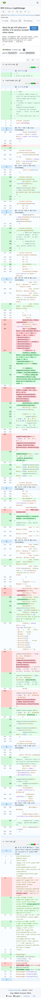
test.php (8, 841)
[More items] (38, 20)
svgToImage (19, 8)
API (34, 996)
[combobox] (28, 60)
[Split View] (33, 60)
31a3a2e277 (12, 53)
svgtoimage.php (11, 80)
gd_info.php (10, 64)
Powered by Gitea (15, 990)
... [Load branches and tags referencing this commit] (3, 44)
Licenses (27, 996)
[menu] (38, 60)
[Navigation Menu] (38, 2)
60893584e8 (30, 53)
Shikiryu (8, 8)
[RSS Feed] (3, 11)
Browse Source (34, 28)
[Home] (4, 3)
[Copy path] (16, 64)
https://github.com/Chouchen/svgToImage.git (21, 15)
